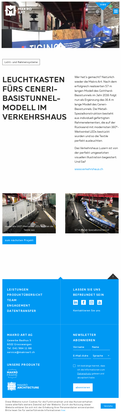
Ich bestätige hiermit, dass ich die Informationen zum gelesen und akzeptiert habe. (91, 371)
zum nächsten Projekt (19, 240)
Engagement (18, 305)
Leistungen (18, 289)
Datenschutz (84, 373)
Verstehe (108, 406)
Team (12, 300)
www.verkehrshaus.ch (89, 169)
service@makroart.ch (21, 352)
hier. (63, 410)
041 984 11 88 (22, 348)
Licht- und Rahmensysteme (21, 62)
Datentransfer (21, 311)
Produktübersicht (25, 295)
